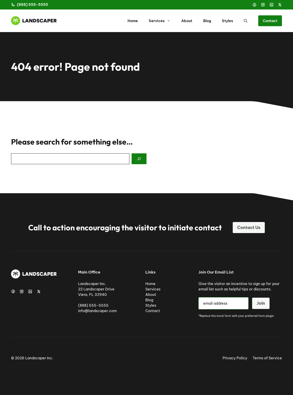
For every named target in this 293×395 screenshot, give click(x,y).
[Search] (139, 158)
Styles (227, 21)
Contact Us (248, 227)
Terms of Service (267, 358)
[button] (245, 21)
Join (261, 303)
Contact (270, 21)
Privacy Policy (235, 358)
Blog (207, 21)
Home (133, 21)
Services (162, 21)
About (186, 21)
